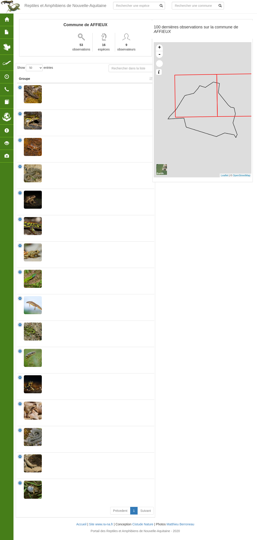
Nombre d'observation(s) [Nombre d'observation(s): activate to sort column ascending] (96, 81)
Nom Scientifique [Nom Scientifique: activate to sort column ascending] (58, 83)
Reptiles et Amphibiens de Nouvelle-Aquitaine (65, 5)
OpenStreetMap (241, 175)
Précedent (120, 515)
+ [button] (159, 47)
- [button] (159, 54)
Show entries (35, 67)
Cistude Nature (142, 529)
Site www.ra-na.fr (101, 529)
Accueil (81, 529)
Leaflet (224, 175)
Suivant (145, 515)
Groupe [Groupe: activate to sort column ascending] (24, 83)
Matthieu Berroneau (180, 529)
